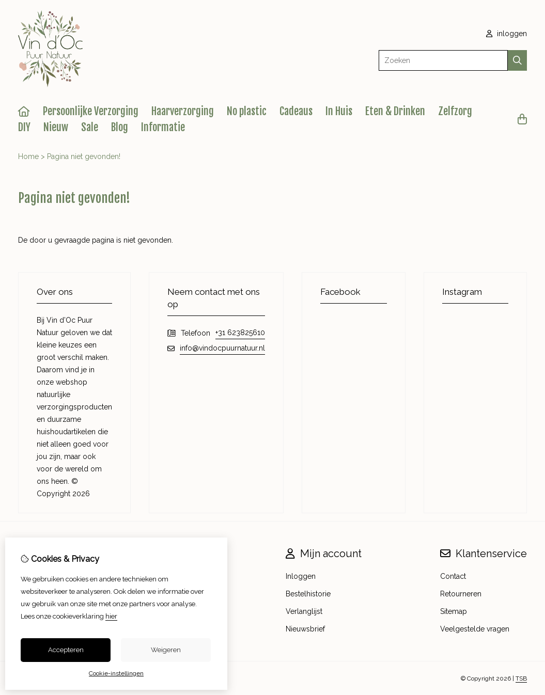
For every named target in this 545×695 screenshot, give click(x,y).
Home (28, 156)
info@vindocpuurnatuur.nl (222, 348)
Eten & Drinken (395, 111)
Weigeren (166, 650)
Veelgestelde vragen (474, 629)
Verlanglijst (304, 611)
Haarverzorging (182, 111)
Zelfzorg (455, 111)
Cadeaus (296, 111)
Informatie (163, 127)
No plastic (247, 111)
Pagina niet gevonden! (83, 156)
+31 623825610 (240, 332)
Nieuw (55, 127)
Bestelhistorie (308, 594)
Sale (89, 127)
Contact (453, 576)
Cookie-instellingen (116, 673)
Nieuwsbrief (305, 629)
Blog (119, 127)
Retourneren (460, 594)
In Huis (338, 111)
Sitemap (453, 611)
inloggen (506, 33)
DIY (24, 127)
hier (111, 616)
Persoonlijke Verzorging (90, 111)
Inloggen (301, 576)
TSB (521, 678)
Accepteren (66, 650)
